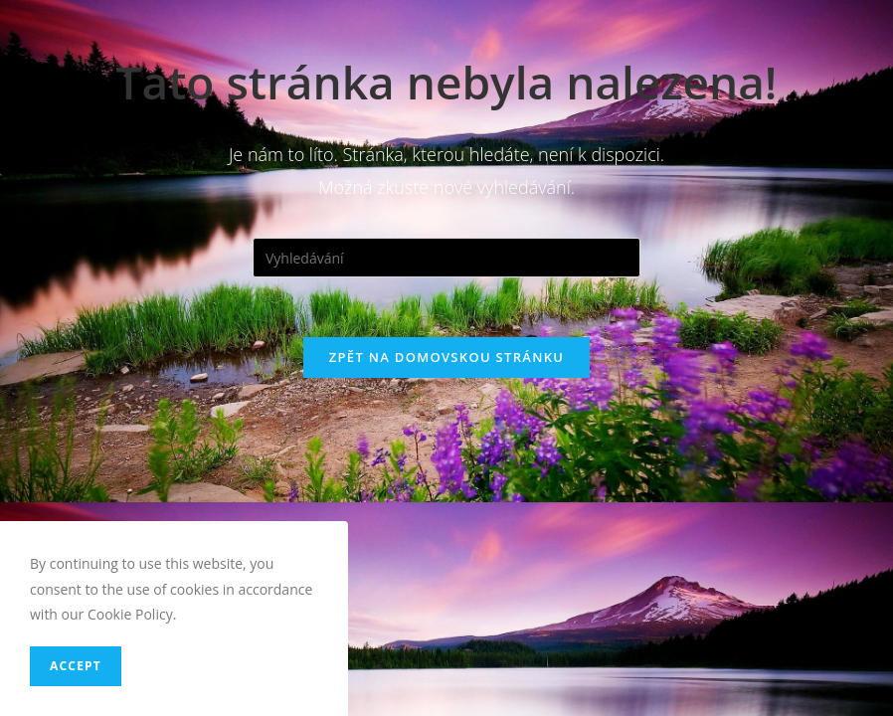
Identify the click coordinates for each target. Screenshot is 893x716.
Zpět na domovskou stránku (446, 357)
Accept (75, 665)
